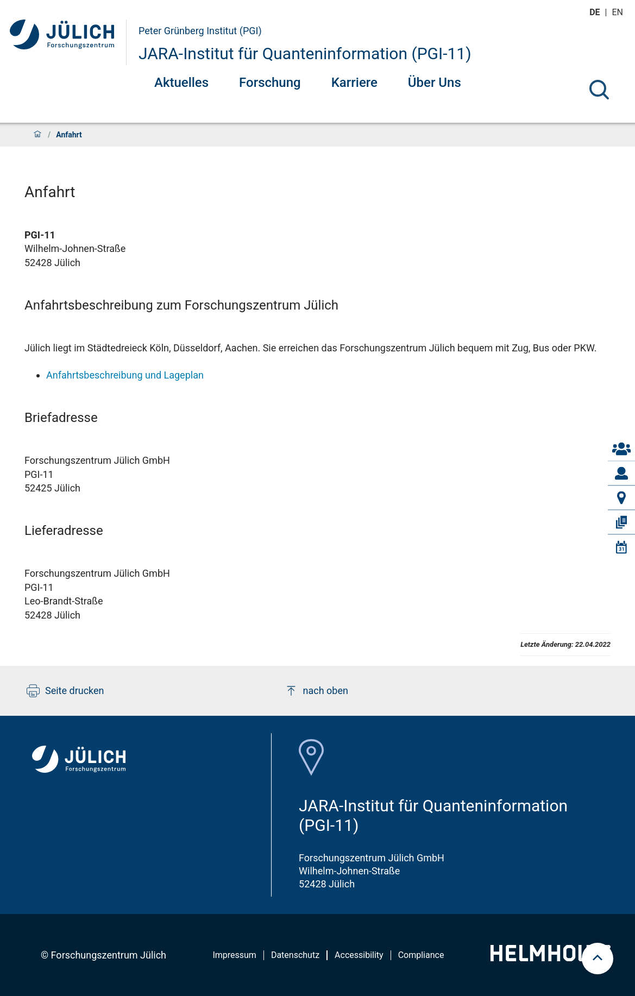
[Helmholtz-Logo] (551, 957)
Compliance (421, 955)
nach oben (316, 690)
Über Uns (434, 82)
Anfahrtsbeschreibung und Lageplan (125, 375)
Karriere (354, 82)
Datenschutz (295, 955)
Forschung (270, 82)
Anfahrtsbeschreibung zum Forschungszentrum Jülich (181, 305)
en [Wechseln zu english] (618, 12)
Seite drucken (65, 690)
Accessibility (359, 955)
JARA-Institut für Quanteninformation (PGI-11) (305, 53)
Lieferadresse (63, 530)
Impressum (234, 955)
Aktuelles (181, 82)
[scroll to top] (597, 958)
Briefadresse (61, 417)
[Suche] (599, 89)
